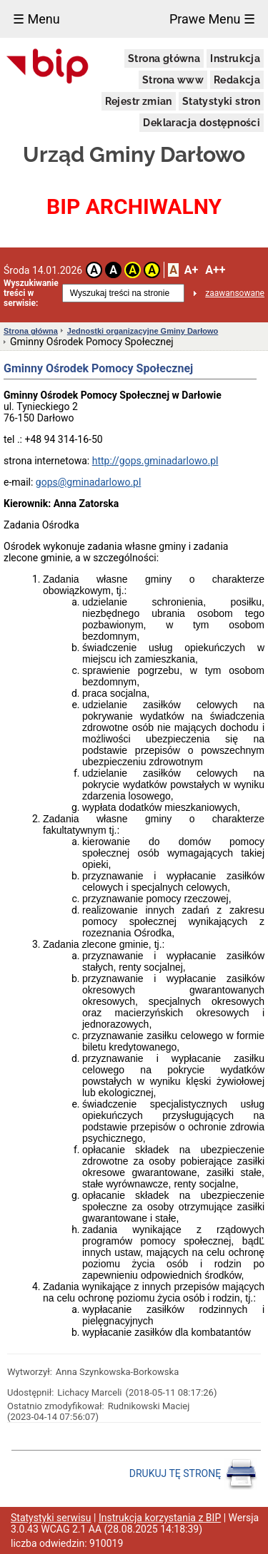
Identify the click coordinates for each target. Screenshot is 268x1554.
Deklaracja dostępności (201, 122)
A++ (215, 270)
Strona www (173, 80)
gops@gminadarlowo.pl (89, 482)
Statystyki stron (221, 101)
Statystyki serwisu (51, 1517)
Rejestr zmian (138, 101)
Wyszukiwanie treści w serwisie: (31, 293)
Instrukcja (235, 58)
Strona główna (164, 58)
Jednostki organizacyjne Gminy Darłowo (143, 331)
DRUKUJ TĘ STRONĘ (193, 1474)
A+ (191, 270)
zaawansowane (234, 293)
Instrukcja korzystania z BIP (160, 1517)
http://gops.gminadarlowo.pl (155, 460)
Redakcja (237, 80)
